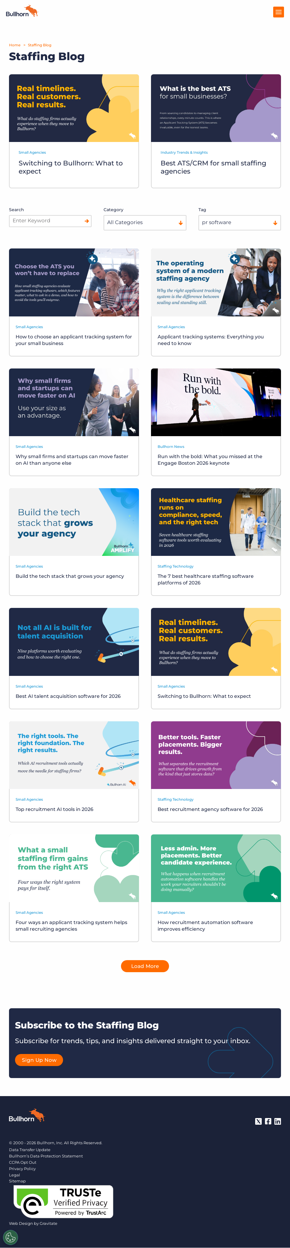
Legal (14, 1175)
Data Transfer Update (29, 1150)
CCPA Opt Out (22, 1162)
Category (113, 209)
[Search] (87, 221)
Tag (202, 209)
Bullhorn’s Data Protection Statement (46, 1156)
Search (16, 209)
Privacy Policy (22, 1168)
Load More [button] (145, 967)
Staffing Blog (39, 45)
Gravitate (48, 1224)
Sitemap (17, 1181)
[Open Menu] (278, 12)
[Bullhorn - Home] (27, 1117)
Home (14, 45)
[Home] (22, 15)
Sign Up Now (39, 1061)
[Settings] (10, 1237)
